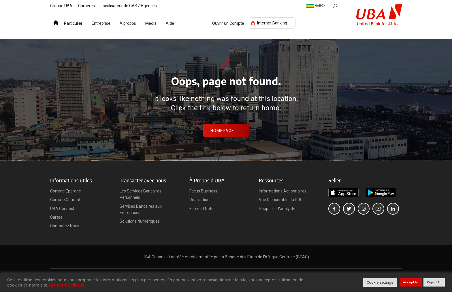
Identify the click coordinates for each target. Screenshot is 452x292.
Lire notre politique (66, 285)
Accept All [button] (411, 282)
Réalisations (200, 199)
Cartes (56, 217)
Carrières (86, 6)
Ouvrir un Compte (228, 23)
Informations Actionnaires (282, 191)
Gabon (315, 6)
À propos (128, 23)
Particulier (73, 23)
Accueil (54, 21)
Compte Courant (65, 199)
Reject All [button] (434, 282)
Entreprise (101, 23)
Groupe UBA (61, 6)
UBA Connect (62, 208)
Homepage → (226, 130)
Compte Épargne (65, 191)
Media (151, 23)
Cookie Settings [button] (380, 282)
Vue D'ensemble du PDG (281, 199)
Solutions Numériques (140, 221)
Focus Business (203, 191)
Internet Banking (272, 23)
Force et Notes (202, 208)
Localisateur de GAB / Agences (129, 6)
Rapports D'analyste (277, 208)
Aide (170, 23)
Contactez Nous (64, 226)
